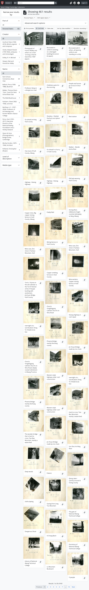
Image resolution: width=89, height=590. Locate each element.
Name (5, 69)
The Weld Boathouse (11, 98)
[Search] (36, 3)
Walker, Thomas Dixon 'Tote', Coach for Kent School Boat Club (11, 92)
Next (73, 587)
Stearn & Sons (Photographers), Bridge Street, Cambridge (11, 136)
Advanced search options (35, 23)
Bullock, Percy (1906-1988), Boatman (11, 86)
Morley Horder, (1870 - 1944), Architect (11, 144)
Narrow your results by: (11, 13)
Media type (7, 165)
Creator (6, 34)
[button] (71, 3)
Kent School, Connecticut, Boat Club (11, 79)
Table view (49, 28)
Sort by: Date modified (63, 28)
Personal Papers (11, 28)
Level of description (7, 157)
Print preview (29, 28)
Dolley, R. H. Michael (11, 58)
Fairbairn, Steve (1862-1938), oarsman (11, 103)
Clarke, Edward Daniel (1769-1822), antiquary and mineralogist (11, 52)
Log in (84, 3)
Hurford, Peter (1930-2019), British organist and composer (11, 44)
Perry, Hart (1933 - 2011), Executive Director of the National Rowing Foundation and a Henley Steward (11, 124)
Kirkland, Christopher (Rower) (11, 150)
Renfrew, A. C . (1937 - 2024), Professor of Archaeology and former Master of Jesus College (11, 111)
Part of (5, 21)
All (3, 25)
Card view (40, 28)
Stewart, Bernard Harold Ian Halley (11, 62)
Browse (8, 3)
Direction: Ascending (80, 28)
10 (69, 587)
